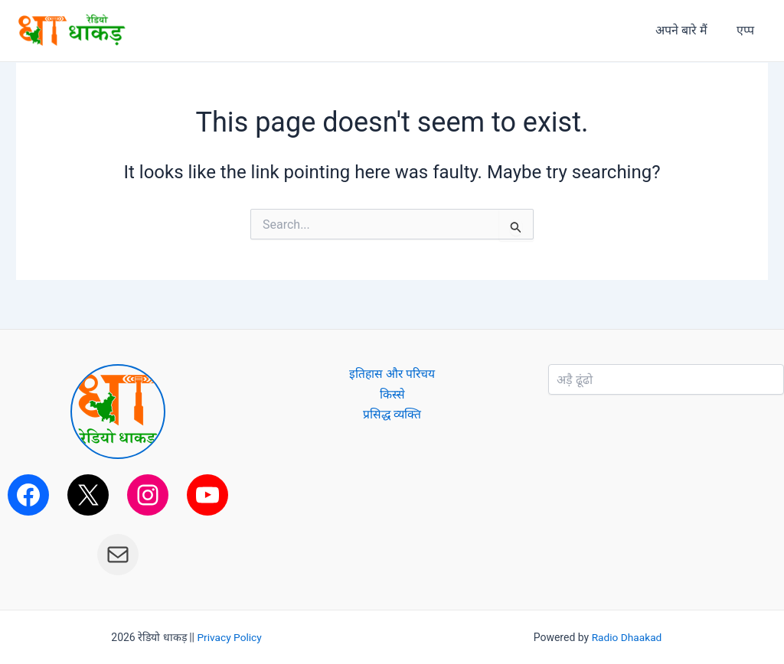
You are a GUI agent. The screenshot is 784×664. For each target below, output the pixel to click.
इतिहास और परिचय (392, 373)
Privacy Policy (230, 637)
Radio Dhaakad (627, 637)
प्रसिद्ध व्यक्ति (392, 414)
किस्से (392, 394)
